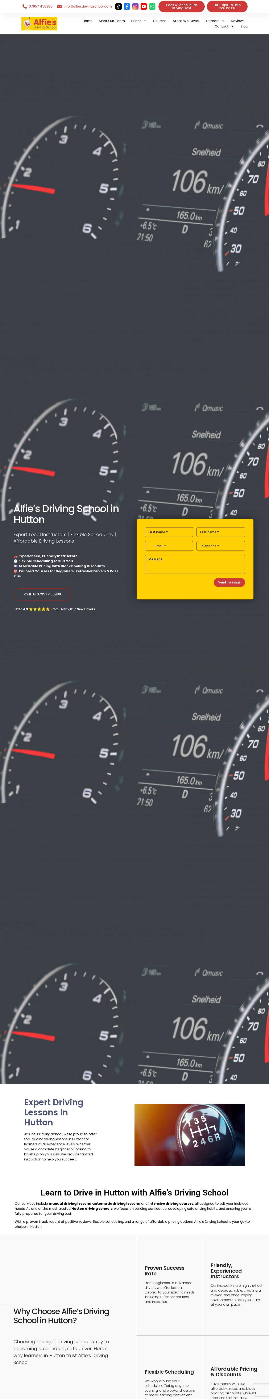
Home (87, 20)
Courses (159, 20)
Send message (229, 582)
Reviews (237, 20)
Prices (139, 21)
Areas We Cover (186, 20)
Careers (215, 21)
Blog (244, 26)
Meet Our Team (112, 20)
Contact (224, 26)
